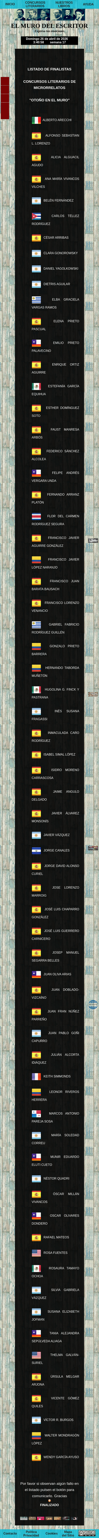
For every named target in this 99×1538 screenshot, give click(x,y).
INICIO (10, 4)
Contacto (10, 1533)
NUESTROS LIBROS (64, 4)
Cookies (52, 1533)
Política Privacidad (31, 1533)
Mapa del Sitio (68, 1533)
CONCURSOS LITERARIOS (35, 4)
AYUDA (88, 4)
